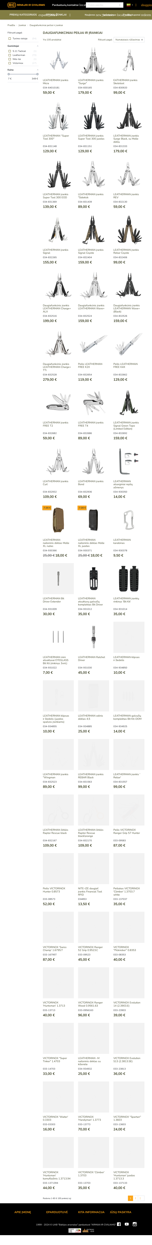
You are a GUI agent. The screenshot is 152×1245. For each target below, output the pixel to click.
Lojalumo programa (89, 1221)
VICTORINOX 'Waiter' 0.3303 (55, 1118)
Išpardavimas (111, 15)
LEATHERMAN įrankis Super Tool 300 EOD (55, 196)
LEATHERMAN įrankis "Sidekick (91, 196)
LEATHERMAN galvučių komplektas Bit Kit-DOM (127, 717)
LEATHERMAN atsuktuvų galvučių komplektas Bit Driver (90, 601)
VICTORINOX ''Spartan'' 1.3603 (127, 1118)
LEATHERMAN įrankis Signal (55, 251)
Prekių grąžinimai (119, 1224)
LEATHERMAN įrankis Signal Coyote (91, 251)
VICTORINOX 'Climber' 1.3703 (91, 1174)
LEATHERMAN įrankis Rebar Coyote (126, 251)
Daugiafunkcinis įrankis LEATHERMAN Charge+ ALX (57, 308)
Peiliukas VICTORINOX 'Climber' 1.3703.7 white (126, 891)
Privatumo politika (56, 1240)
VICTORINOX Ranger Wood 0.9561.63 (90, 1004)
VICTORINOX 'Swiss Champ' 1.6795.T (55, 948)
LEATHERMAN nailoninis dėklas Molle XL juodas (91, 543)
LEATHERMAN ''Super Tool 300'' (56, 137)
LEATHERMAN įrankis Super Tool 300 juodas (91, 137)
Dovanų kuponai (133, 15)
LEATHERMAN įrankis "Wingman (55, 776)
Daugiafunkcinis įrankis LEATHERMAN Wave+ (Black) (126, 308)
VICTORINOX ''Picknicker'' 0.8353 (124, 948)
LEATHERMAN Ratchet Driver (91, 658)
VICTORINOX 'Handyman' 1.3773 (89, 1118)
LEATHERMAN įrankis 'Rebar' (126, 776)
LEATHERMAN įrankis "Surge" (91, 81)
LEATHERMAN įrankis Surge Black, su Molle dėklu (126, 139)
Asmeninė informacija (122, 1221)
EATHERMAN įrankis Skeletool (125, 81)
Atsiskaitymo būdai (57, 1224)
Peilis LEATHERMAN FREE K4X (125, 365)
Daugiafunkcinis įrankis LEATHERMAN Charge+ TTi (57, 367)
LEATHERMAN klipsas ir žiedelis (126, 658)
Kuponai (114, 1240)
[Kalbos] (130, 5)
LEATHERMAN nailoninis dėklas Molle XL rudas (56, 543)
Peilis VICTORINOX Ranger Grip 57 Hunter (126, 831)
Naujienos (92, 15)
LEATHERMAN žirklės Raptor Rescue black (55, 831)
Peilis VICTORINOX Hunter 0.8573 (54, 890)
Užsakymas (52, 1221)
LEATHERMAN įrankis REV (126, 196)
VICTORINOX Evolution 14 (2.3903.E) (126, 1004)
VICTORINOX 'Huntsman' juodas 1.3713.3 (124, 1175)
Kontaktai (19, 1221)
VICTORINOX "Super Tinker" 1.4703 (55, 1059)
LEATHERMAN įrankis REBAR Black (91, 776)
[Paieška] (104, 5)
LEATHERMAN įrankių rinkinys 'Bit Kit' (126, 600)
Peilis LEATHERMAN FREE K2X (90, 365)
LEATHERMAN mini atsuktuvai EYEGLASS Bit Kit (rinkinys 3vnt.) (55, 660)
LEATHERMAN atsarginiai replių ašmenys (123, 484)
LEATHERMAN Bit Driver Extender (53, 600)
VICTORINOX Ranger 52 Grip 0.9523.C (90, 948)
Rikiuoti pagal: (105, 39)
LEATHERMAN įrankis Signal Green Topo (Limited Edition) (126, 425)
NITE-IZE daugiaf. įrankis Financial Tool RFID (90, 891)
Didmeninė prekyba (25, 1232)
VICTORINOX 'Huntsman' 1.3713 (54, 1004)
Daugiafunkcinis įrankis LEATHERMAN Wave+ (91, 307)
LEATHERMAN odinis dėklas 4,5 (90, 717)
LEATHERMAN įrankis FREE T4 (91, 424)
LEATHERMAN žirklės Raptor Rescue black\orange (90, 833)
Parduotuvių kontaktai (67, 5)
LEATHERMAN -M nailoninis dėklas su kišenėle (89, 1061)
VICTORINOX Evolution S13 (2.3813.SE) (126, 1059)
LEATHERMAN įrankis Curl (55, 483)
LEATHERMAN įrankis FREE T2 (55, 424)
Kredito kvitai (117, 1232)
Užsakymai (116, 1228)
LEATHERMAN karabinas (122, 541)
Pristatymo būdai (56, 1228)
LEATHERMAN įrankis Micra (55, 81)
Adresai (114, 1236)
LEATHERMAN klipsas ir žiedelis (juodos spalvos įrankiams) (56, 719)
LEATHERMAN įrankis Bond (91, 483)
